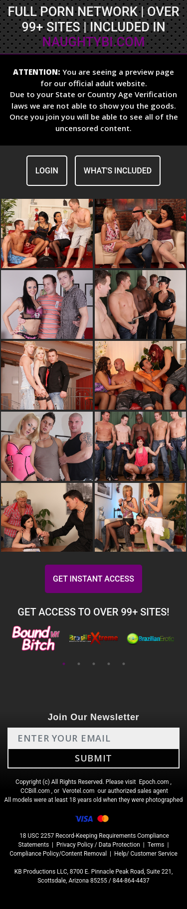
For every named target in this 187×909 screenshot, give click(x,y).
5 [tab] (124, 664)
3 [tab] (94, 664)
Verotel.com (78, 790)
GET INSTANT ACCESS (93, 579)
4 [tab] (109, 664)
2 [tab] (79, 664)
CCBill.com (35, 790)
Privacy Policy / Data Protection (98, 844)
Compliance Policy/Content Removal (58, 853)
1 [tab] (64, 664)
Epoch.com (154, 781)
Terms (156, 844)
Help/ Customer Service (146, 853)
